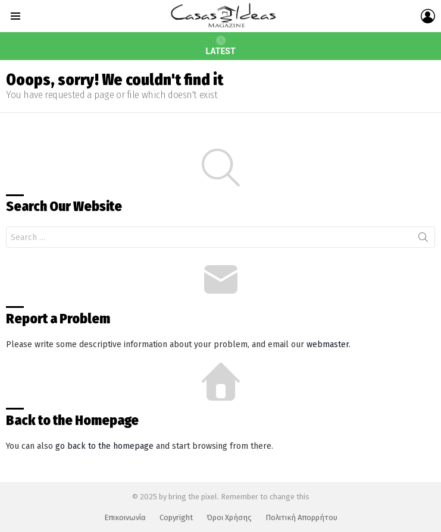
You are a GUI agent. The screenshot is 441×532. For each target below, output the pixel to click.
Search (423, 239)
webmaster (327, 344)
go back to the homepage (104, 446)
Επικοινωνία (125, 517)
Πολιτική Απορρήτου (301, 517)
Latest (220, 46)
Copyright (176, 517)
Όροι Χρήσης (229, 517)
